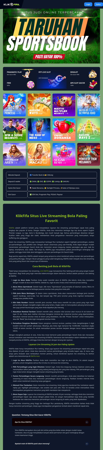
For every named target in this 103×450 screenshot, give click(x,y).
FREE (9, 83)
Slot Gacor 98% (11, 74)
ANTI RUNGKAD (43, 78)
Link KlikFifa (44, 271)
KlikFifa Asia (35, 356)
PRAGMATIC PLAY (14, 72)
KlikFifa (11, 228)
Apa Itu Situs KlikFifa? (51, 422)
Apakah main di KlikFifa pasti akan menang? (51, 444)
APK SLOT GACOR (77, 83)
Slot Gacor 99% (74, 74)
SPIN (8, 85)
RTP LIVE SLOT (45, 72)
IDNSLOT (74, 72)
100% (72, 85)
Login (88, 4)
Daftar (98, 4)
